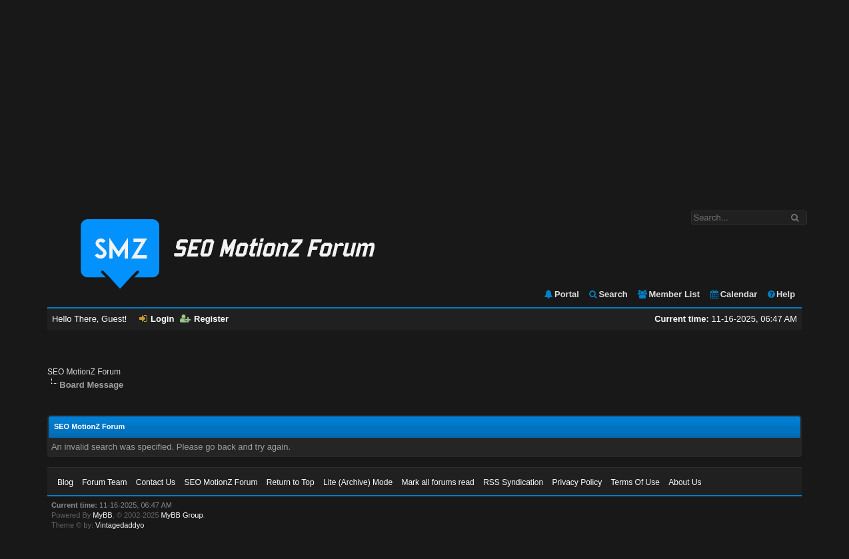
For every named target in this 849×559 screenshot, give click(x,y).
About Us (684, 482)
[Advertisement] (424, 98)
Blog (65, 482)
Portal (561, 294)
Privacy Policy (577, 482)
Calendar (733, 294)
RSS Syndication (513, 482)
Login (156, 319)
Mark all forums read (437, 482)
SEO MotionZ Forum (84, 371)
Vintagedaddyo (119, 525)
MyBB (102, 515)
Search (607, 294)
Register (204, 319)
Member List (668, 294)
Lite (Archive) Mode (358, 482)
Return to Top (291, 482)
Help (780, 294)
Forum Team (104, 482)
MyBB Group (182, 515)
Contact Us (155, 482)
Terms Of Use (635, 482)
